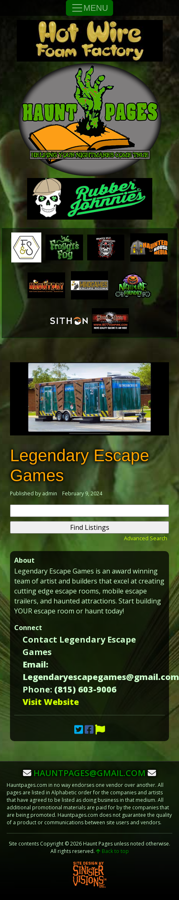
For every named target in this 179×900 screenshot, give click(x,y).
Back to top (112, 851)
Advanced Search (145, 538)
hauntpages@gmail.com (89, 773)
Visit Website (51, 701)
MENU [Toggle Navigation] (89, 8)
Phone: (37, 689)
